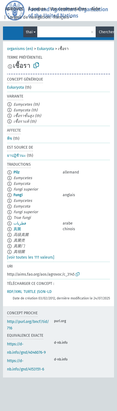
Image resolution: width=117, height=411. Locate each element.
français (61, 17)
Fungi (18, 195)
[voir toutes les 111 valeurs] (30, 257)
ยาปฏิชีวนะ (16, 155)
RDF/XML (14, 291)
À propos (37, 8)
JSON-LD (44, 291)
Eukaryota (45, 48)
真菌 (17, 229)
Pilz (16, 172)
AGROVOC (14, 8)
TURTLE (30, 291)
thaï (29, 32)
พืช (9, 138)
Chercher (106, 32)
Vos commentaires (68, 8)
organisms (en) (20, 48)
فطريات (20, 223)
